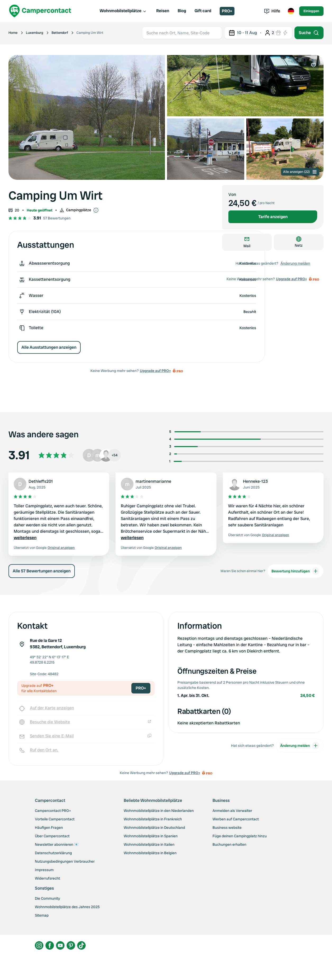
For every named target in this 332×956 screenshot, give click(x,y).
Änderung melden (295, 263)
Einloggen (311, 11)
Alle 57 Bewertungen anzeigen (42, 571)
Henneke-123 (255, 481)
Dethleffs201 (41, 481)
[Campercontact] (40, 11)
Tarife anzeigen (273, 216)
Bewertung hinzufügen (295, 571)
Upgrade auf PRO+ (155, 370)
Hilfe (272, 11)
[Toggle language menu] (290, 11)
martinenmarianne (153, 481)
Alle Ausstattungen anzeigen (48, 347)
